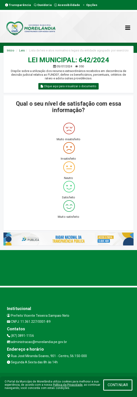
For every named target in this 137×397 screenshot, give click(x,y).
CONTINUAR (118, 385)
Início (10, 50)
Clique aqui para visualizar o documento (68, 86)
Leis (22, 50)
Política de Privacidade (67, 384)
